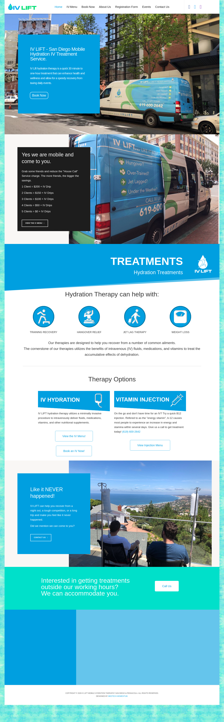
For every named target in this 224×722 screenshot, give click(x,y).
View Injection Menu (150, 462)
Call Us (166, 603)
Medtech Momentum (118, 713)
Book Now (39, 95)
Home (58, 6)
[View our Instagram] (201, 5)
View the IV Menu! (74, 453)
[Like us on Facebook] (189, 5)
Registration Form (126, 6)
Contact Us (162, 6)
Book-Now (88, 6)
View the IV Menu (65, 232)
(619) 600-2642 (131, 448)
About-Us (105, 6)
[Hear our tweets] (195, 5)
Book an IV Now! (74, 468)
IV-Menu (72, 6)
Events (146, 6)
